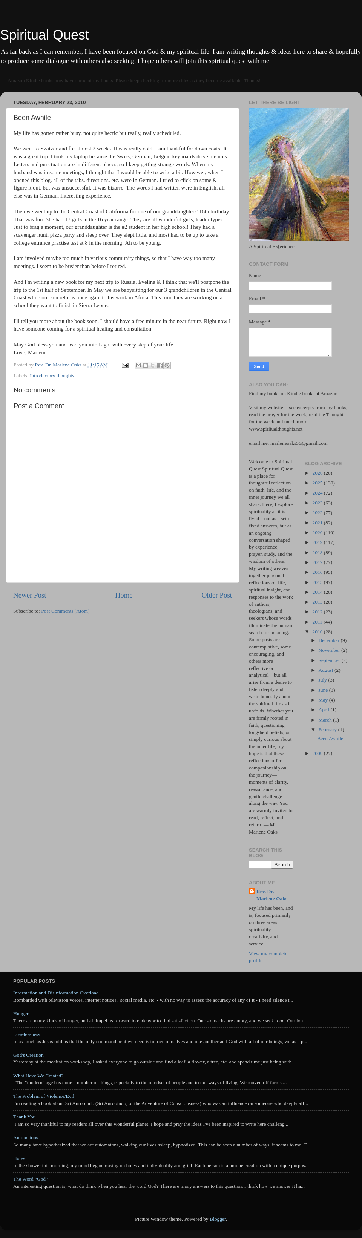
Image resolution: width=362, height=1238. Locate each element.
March (326, 720)
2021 (318, 523)
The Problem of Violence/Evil (43, 1096)
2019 (318, 542)
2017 (318, 562)
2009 (318, 753)
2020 (318, 532)
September (330, 660)
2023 (318, 503)
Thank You (24, 1117)
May (324, 700)
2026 (318, 473)
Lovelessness (26, 1034)
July (323, 680)
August (326, 670)
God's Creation (28, 1055)
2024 (318, 493)
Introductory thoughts (52, 375)
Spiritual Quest (44, 35)
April (325, 709)
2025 (318, 483)
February (328, 729)
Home (124, 595)
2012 (318, 611)
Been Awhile (330, 738)
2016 (318, 572)
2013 (318, 602)
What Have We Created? (38, 1076)
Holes (19, 1158)
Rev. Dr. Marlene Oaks (271, 895)
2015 (318, 582)
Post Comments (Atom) (65, 611)
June (324, 690)
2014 (318, 592)
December (330, 640)
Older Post (217, 595)
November (330, 650)
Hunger (21, 1013)
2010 (318, 631)
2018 (318, 552)
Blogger (218, 1219)
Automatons (25, 1137)
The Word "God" (30, 1179)
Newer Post (29, 595)
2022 (318, 512)
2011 (318, 622)
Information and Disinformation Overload (56, 993)
